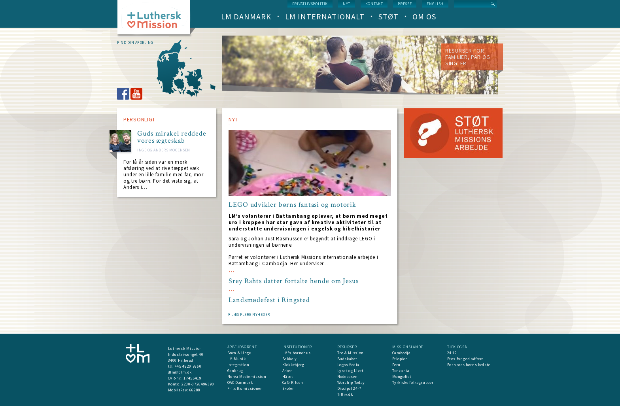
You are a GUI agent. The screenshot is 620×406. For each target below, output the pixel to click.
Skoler (288, 388)
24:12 (452, 352)
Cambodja (401, 352)
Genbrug (235, 370)
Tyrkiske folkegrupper (413, 382)
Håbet (287, 376)
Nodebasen (347, 376)
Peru (396, 364)
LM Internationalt (325, 16)
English (435, 3)
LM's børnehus (296, 352)
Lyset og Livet (350, 370)
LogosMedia (348, 364)
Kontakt (374, 3)
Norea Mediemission (247, 376)
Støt (388, 16)
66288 (194, 390)
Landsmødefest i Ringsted (269, 300)
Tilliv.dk (345, 394)
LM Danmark (246, 16)
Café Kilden (292, 382)
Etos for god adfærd (465, 358)
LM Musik (236, 358)
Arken (287, 370)
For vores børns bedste (468, 364)
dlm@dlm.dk (180, 372)
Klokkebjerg (293, 364)
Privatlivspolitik (310, 3)
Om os (424, 16)
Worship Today (351, 382)
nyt (346, 3)
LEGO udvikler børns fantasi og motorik (292, 204)
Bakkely (289, 358)
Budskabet (347, 358)
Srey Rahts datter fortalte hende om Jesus (294, 281)
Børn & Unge (239, 352)
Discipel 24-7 (349, 388)
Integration (238, 364)
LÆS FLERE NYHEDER (250, 314)
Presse (405, 3)
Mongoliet (402, 376)
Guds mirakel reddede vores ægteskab (171, 137)
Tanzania (401, 370)
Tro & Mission (350, 352)
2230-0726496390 (197, 384)
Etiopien (400, 358)
